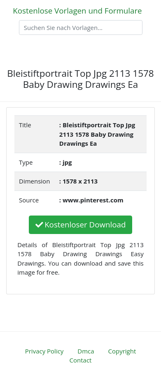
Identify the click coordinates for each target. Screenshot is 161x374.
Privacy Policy (44, 351)
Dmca (85, 351)
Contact (81, 360)
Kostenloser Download (80, 224)
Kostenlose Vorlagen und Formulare (77, 10)
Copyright (122, 351)
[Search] (80, 27)
